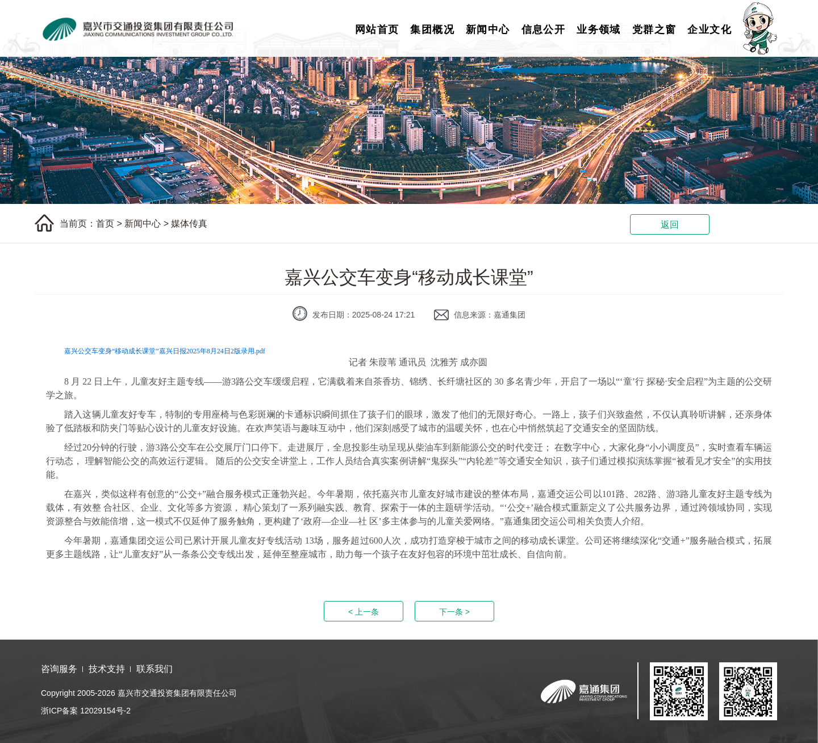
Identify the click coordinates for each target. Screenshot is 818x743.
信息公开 (543, 29)
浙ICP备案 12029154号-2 (86, 710)
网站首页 (377, 29)
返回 (670, 224)
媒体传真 (189, 223)
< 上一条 (363, 611)
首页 (105, 223)
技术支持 (107, 669)
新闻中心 (488, 29)
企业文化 (709, 29)
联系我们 (154, 669)
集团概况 (432, 29)
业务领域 (599, 29)
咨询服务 (59, 669)
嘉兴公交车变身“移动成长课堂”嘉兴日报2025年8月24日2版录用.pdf (164, 351)
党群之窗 (654, 29)
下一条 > (454, 611)
